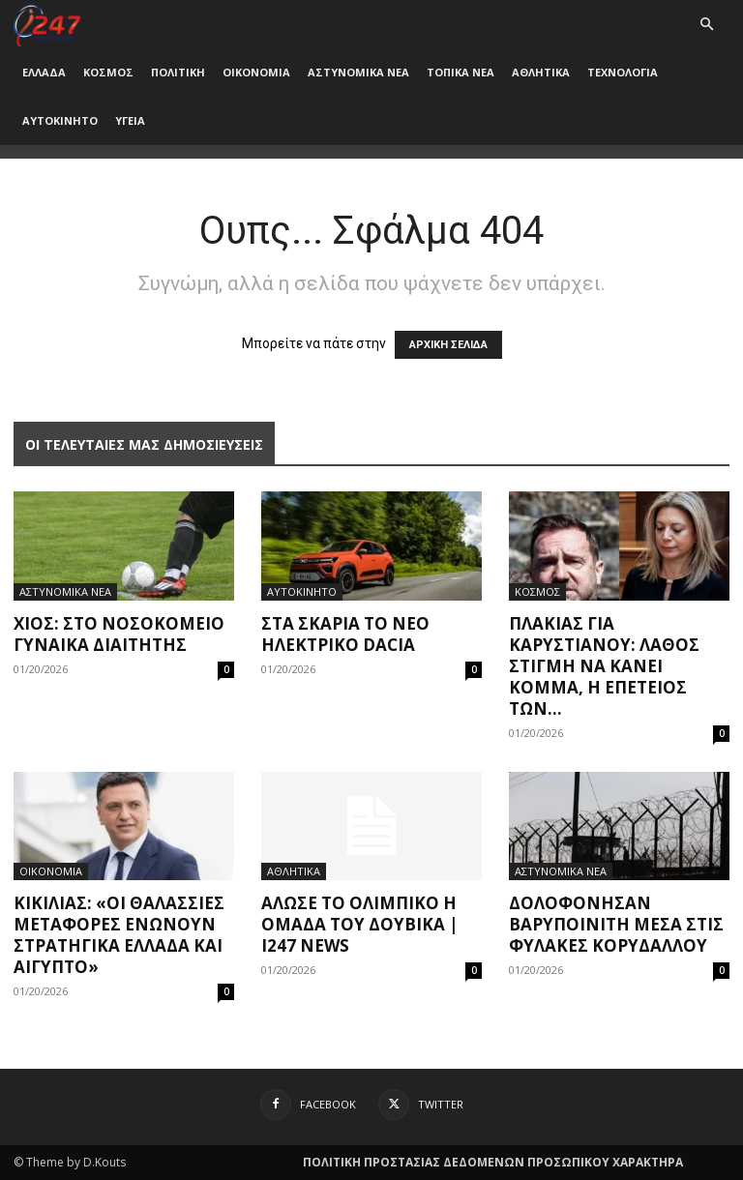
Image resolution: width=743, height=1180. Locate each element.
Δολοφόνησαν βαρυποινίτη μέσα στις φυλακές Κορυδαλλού (616, 924)
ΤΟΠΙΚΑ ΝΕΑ (460, 72)
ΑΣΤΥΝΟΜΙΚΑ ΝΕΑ (358, 72)
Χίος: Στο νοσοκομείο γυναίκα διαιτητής (119, 634)
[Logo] (47, 24)
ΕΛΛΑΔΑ (44, 72)
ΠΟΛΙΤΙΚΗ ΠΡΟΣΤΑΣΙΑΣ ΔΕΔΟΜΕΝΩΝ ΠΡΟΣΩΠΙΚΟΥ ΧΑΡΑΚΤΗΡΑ (493, 1162)
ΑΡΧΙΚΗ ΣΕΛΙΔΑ (448, 345)
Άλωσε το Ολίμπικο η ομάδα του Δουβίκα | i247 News (360, 924)
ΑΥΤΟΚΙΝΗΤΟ (60, 120)
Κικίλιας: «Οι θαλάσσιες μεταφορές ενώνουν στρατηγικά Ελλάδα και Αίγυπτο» (119, 935)
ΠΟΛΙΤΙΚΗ (178, 72)
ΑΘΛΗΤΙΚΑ (541, 72)
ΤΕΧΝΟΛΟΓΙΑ (622, 72)
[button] (706, 24)
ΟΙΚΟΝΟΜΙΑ (256, 72)
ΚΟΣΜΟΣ (108, 72)
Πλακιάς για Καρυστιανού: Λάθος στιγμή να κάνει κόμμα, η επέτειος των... (604, 666)
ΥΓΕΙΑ (130, 120)
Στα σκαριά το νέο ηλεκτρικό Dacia (345, 634)
